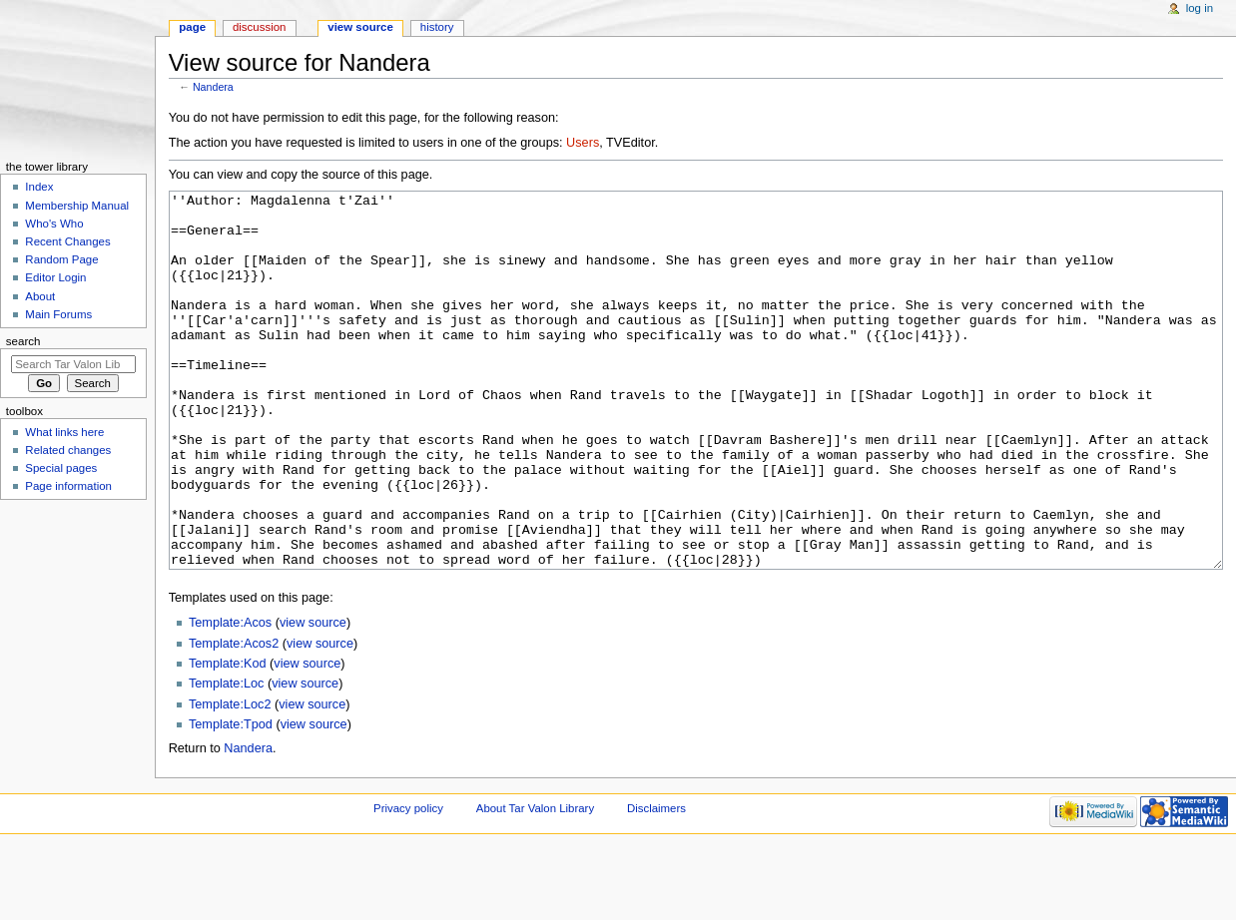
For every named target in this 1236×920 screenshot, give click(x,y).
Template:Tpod (231, 799)
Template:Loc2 (230, 779)
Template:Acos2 (234, 718)
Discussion (259, 27)
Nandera (213, 87)
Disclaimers (656, 883)
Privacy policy (408, 883)
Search (23, 341)
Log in (1199, 8)
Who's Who (54, 224)
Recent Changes (67, 241)
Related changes (68, 450)
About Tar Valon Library (535, 883)
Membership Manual (77, 206)
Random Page (61, 259)
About (40, 296)
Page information (68, 486)
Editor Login (55, 277)
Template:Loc (226, 758)
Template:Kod (228, 738)
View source (360, 27)
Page (192, 27)
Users (582, 143)
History (437, 27)
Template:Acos (230, 697)
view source (313, 697)
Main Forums (58, 314)
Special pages (61, 468)
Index (39, 187)
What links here (64, 432)
